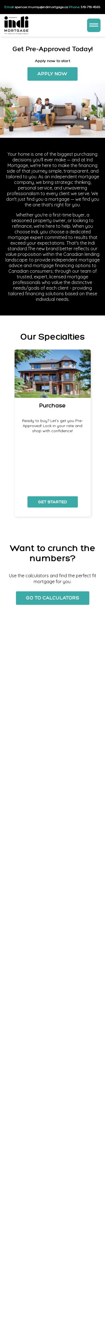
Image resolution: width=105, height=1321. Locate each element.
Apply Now (52, 74)
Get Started (52, 501)
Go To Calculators (52, 598)
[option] (53, 433)
